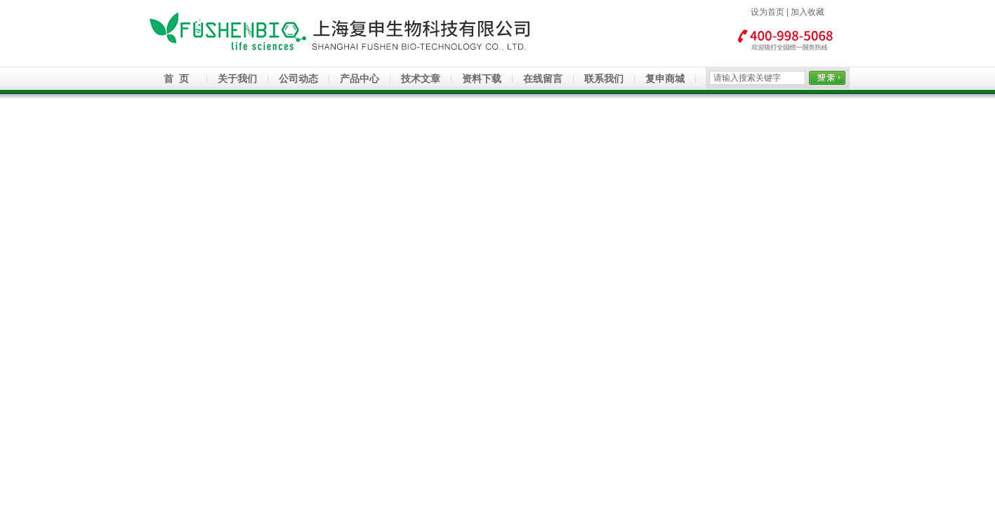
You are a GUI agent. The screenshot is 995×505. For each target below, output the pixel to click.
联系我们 (604, 78)
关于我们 (237, 78)
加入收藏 (807, 12)
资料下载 (481, 78)
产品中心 (359, 78)
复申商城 (665, 78)
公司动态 (298, 78)
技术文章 (420, 78)
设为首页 (767, 12)
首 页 (176, 78)
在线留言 (542, 78)
